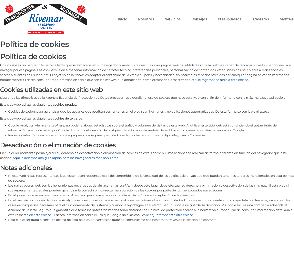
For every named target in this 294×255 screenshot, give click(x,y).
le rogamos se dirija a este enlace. (223, 80)
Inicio (122, 19)
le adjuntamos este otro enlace (169, 215)
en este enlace (40, 215)
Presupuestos (230, 19)
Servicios (173, 19)
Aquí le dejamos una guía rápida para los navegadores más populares (65, 158)
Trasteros (260, 19)
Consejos (199, 19)
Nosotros (146, 19)
